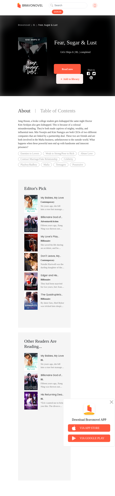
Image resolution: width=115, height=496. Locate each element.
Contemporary (47, 202)
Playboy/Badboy (29, 164)
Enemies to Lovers (30, 153)
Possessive (77, 164)
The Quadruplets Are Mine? (51, 295)
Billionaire (45, 241)
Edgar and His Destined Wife (49, 275)
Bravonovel (24, 25)
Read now (67, 69)
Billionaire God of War (51, 217)
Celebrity (68, 159)
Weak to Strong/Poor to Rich (60, 153)
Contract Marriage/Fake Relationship (39, 159)
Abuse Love (87, 153)
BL (34, 25)
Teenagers (61, 164)
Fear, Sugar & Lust (48, 25)
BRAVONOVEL (30, 5)
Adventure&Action (50, 221)
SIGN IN (57, 11)
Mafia (46, 164)
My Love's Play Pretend (49, 236)
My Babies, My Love (52, 197)
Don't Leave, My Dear (50, 256)
